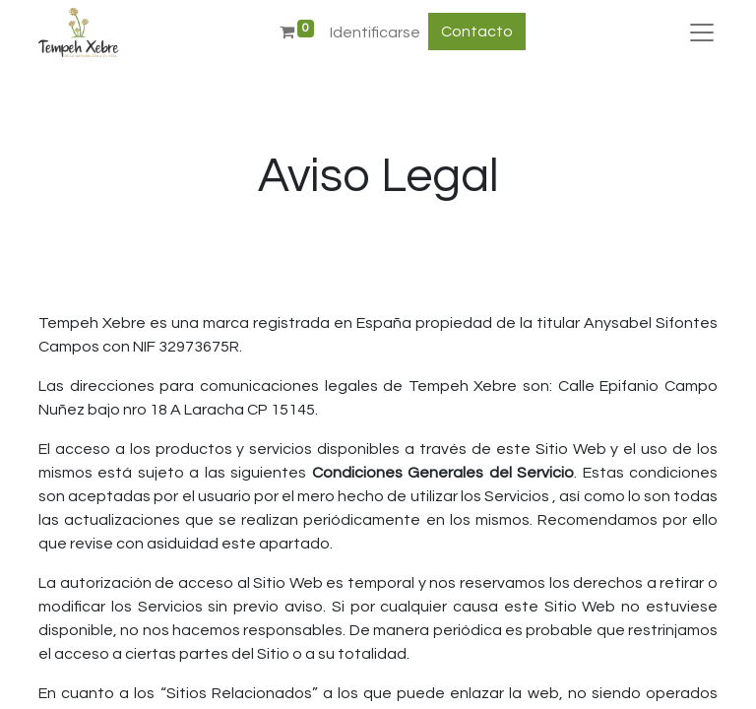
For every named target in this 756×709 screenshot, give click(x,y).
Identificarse (375, 32)
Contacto (477, 31)
